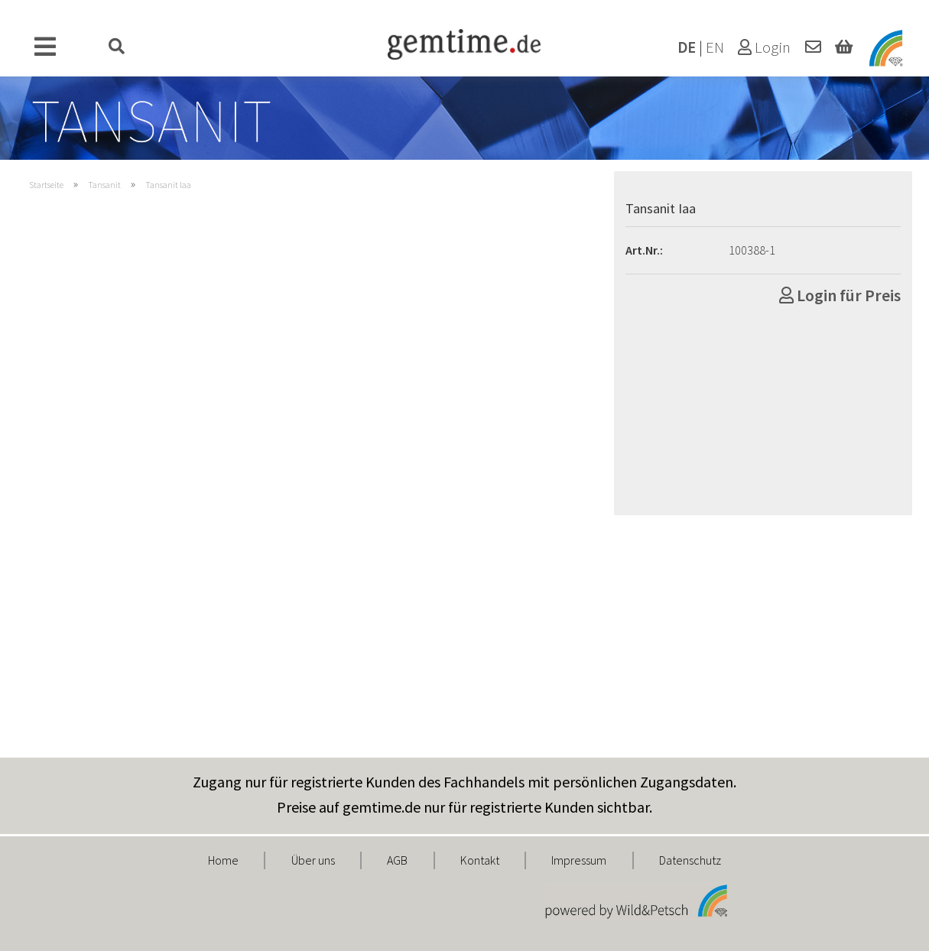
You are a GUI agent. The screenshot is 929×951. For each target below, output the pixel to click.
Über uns (313, 860)
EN (715, 47)
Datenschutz (690, 860)
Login (764, 47)
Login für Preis (840, 295)
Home (223, 860)
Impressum (578, 860)
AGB (397, 860)
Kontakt (479, 860)
